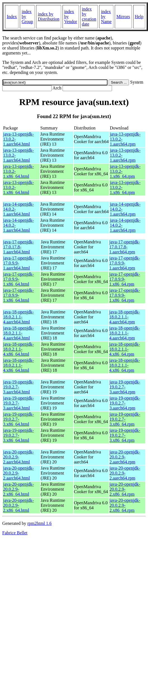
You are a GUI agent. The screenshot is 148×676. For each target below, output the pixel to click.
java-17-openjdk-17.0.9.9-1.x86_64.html (18, 279)
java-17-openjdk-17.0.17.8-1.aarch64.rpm (124, 247)
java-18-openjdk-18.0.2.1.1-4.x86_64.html (18, 349)
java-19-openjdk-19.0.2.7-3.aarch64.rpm (124, 387)
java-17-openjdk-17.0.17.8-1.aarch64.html (18, 247)
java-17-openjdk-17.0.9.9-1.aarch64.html (18, 263)
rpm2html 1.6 (39, 523)
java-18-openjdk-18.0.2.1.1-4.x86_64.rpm (124, 349)
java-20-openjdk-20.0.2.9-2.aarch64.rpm (124, 457)
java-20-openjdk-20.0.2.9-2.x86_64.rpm (124, 489)
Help (139, 16)
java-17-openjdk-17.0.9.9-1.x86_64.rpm (124, 279)
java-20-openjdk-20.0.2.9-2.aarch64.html (18, 457)
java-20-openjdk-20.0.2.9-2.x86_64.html (18, 489)
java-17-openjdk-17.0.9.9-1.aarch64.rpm (124, 263)
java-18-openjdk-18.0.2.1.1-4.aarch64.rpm (124, 317)
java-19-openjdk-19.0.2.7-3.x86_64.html (18, 419)
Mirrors (123, 16)
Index (12, 16)
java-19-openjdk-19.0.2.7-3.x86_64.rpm (124, 419)
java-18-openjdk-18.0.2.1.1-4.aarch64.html (18, 317)
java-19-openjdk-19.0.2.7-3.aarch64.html (18, 387)
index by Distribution (48, 16)
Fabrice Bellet (14, 532)
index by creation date (89, 16)
